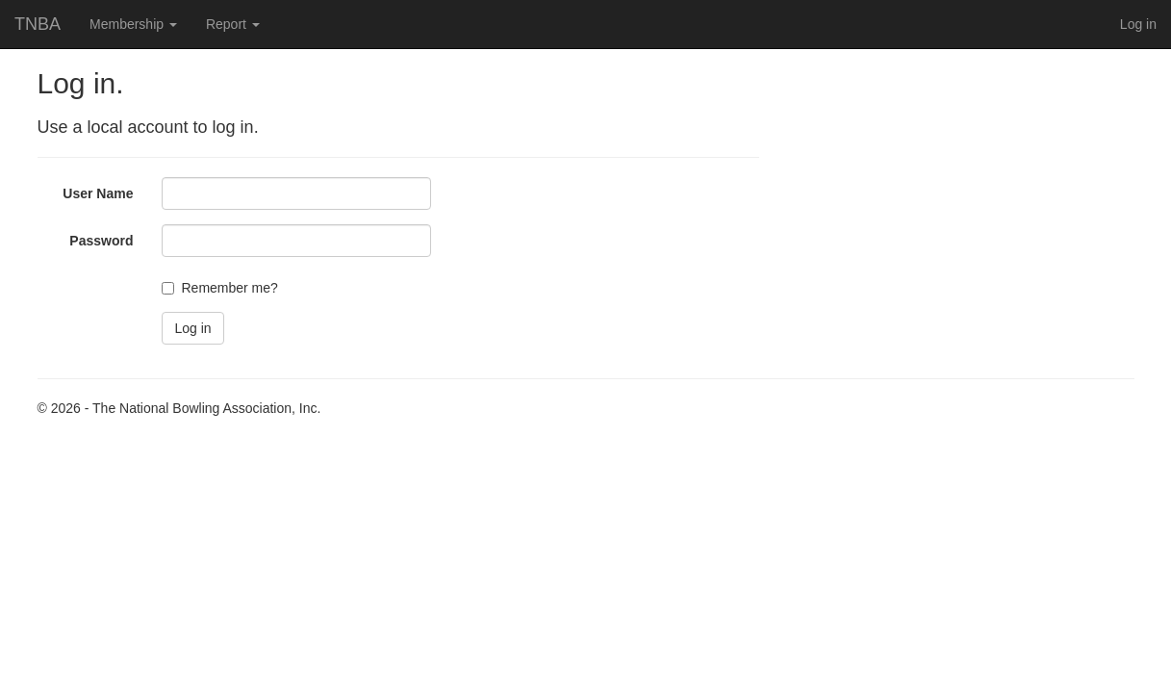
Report (233, 24)
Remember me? (229, 287)
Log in (1138, 24)
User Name (98, 193)
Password (101, 240)
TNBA (37, 24)
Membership (133, 24)
